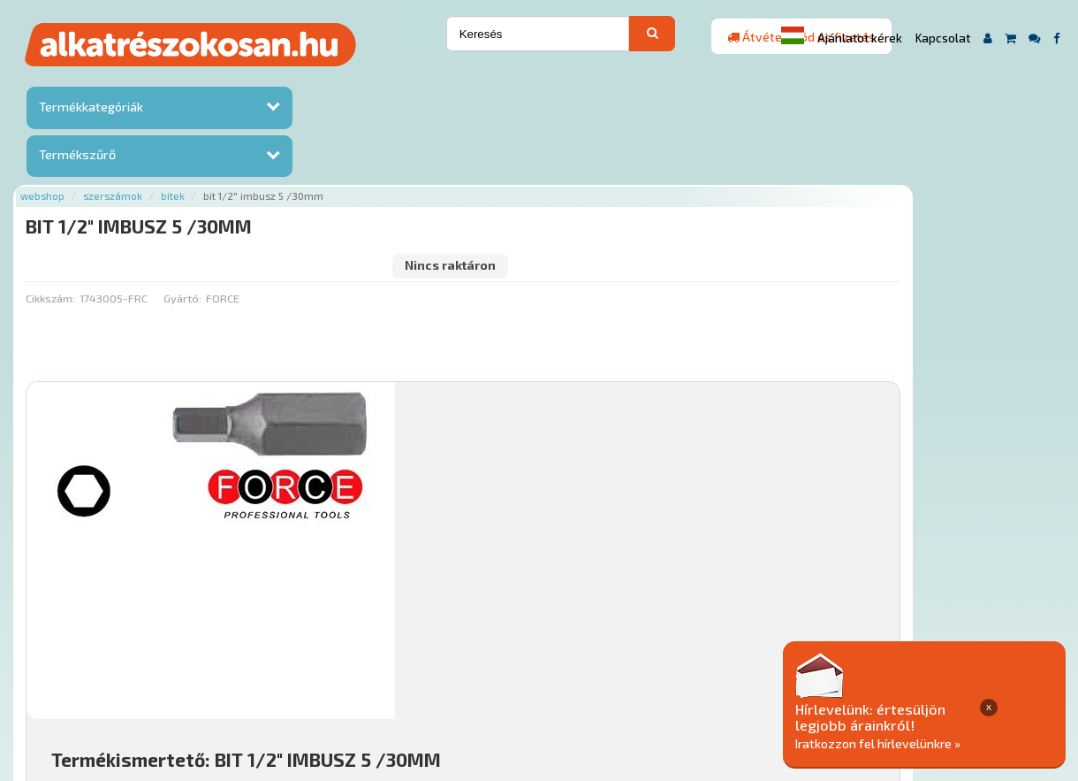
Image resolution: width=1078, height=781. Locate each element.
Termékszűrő (75, 157)
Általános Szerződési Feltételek (695, 674)
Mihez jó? (545, 527)
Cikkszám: (225, 155)
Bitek (349, 82)
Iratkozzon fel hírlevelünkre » (942, 742)
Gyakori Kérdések (539, 674)
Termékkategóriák (89, 109)
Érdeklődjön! (950, 570)
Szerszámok (288, 82)
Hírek (344, 674)
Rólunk (295, 674)
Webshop (218, 82)
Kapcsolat (942, 38)
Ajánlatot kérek (859, 38)
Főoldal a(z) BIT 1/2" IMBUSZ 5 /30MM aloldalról (334, 617)
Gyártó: (357, 155)
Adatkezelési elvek (857, 674)
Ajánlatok (233, 674)
